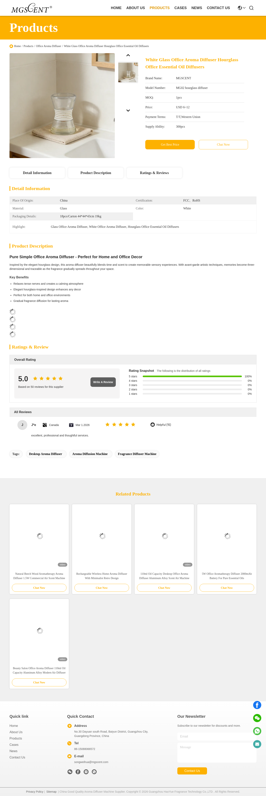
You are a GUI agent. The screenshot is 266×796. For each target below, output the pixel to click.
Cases (14, 744)
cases (180, 8)
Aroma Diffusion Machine (89, 454)
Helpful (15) (164, 425)
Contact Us (17, 757)
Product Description (95, 173)
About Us (16, 732)
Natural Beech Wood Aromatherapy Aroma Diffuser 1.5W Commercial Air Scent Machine (39, 576)
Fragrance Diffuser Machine (137, 454)
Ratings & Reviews (154, 173)
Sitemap (51, 791)
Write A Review (103, 382)
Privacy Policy (34, 791)
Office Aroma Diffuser (48, 46)
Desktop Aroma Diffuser (45, 454)
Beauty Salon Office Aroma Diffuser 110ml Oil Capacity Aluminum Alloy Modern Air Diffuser (39, 670)
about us (135, 8)
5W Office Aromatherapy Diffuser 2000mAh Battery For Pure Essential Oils (227, 576)
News (13, 751)
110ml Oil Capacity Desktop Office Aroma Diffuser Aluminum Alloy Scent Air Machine (164, 576)
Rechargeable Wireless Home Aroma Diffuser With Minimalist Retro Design (101, 576)
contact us (218, 8)
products (160, 8)
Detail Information (37, 173)
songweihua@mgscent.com (91, 762)
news (196, 8)
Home (116, 8)
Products (28, 46)
